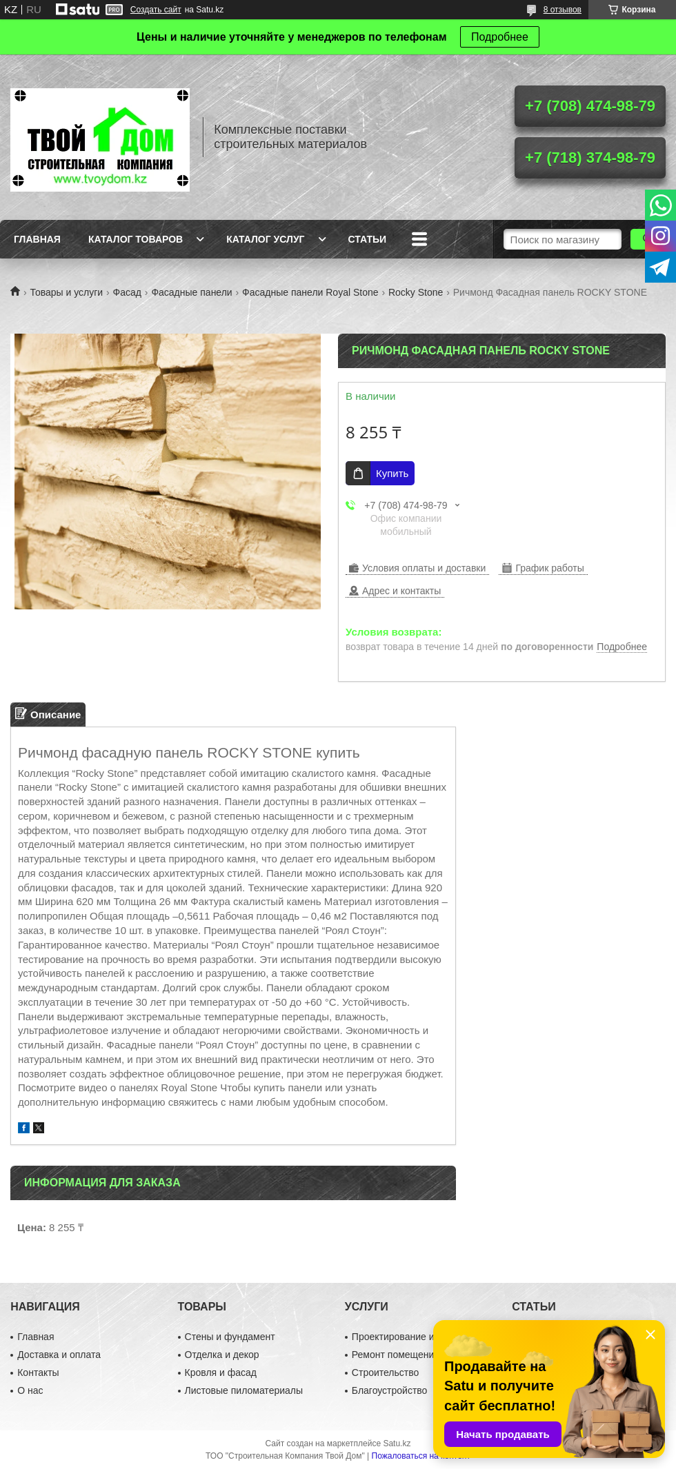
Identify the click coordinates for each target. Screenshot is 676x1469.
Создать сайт (155, 9)
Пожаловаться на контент (421, 1456)
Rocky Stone (415, 292)
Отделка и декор (222, 1354)
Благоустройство (390, 1390)
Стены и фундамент (230, 1336)
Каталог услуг (265, 239)
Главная (37, 239)
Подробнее (499, 37)
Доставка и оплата (59, 1354)
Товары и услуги (66, 292)
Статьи (367, 239)
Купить (392, 473)
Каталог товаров (135, 239)
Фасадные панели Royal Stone (310, 292)
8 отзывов (562, 9)
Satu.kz (396, 1443)
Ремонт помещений (395, 1354)
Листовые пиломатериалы (244, 1390)
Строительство (385, 1372)
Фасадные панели (191, 292)
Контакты (38, 1372)
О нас (30, 1390)
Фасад (127, 292)
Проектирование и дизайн (410, 1336)
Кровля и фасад (221, 1372)
